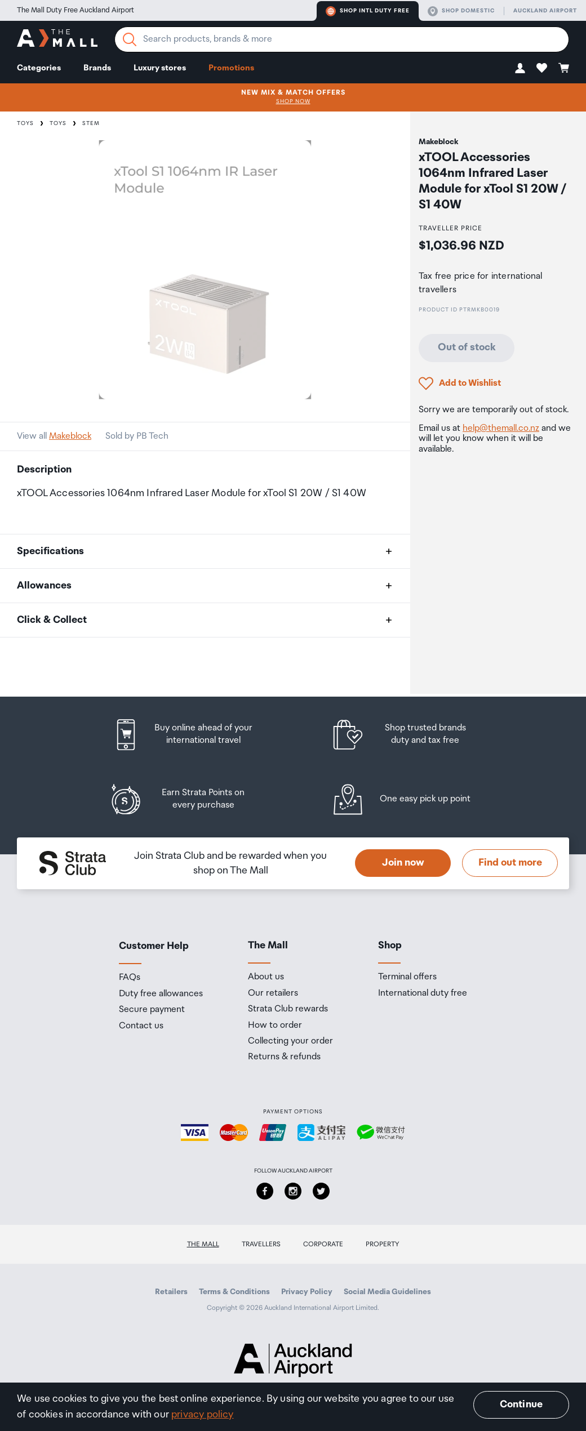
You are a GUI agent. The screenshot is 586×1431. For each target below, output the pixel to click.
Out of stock (467, 347)
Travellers (261, 1244)
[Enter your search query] (342, 39)
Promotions (231, 68)
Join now (403, 862)
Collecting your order (290, 1041)
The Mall (203, 1244)
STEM (91, 123)
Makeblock (70, 436)
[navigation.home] (57, 39)
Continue (521, 1404)
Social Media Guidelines (387, 1291)
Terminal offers (407, 977)
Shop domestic (461, 11)
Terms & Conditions (234, 1291)
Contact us (141, 1026)
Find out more (510, 862)
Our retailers (273, 993)
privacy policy (202, 1414)
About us (266, 977)
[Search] (129, 39)
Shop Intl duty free (368, 11)
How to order (275, 1025)
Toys (25, 123)
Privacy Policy (306, 1291)
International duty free (422, 993)
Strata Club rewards (288, 1009)
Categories (39, 68)
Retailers (171, 1291)
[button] (520, 67)
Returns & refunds (284, 1057)
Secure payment (152, 1010)
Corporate (323, 1244)
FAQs (129, 978)
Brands (97, 68)
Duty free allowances (161, 994)
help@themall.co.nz (501, 428)
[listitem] (193, 734)
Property (382, 1244)
